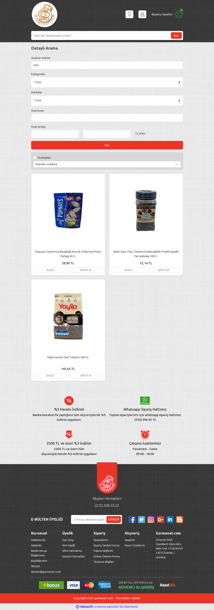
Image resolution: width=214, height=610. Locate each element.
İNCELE (50, 270)
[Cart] (167, 14)
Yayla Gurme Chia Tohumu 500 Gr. (68, 357)
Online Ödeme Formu (106, 556)
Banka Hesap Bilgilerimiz (39, 553)
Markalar (36, 92)
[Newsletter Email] (96, 519)
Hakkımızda (38, 540)
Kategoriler (38, 74)
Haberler (36, 545)
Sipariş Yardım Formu (106, 545)
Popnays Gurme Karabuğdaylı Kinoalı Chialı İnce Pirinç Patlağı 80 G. (68, 254)
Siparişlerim (100, 540)
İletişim (35, 566)
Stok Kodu (37, 110)
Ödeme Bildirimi (103, 551)
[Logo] (44, 15)
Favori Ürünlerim (135, 545)
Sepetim (130, 540)
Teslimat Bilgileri (104, 561)
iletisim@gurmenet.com (46, 571)
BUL (176, 35)
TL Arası (140, 133)
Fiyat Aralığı (38, 126)
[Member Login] (142, 14)
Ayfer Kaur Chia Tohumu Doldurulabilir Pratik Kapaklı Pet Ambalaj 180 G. (146, 254)
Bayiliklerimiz (39, 560)
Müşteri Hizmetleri (74, 556)
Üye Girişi (68, 540)
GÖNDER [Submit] (113, 519)
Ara (107, 145)
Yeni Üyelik (68, 545)
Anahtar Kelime (40, 57)
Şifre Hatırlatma (72, 551)
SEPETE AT (86, 270)
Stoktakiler (44, 157)
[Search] (107, 35)
